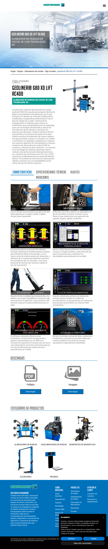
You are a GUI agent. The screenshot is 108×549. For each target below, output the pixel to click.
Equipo (20, 71)
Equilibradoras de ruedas (54, 443)
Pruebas (54, 475)
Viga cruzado (50, 71)
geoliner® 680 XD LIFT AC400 (69, 71)
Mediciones (42, 177)
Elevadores (26, 475)
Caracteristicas (22, 172)
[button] (103, 517)
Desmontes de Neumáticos (82, 443)
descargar (30, 391)
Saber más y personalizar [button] (83, 543)
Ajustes (75, 172)
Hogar (13, 71)
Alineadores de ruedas (34, 71)
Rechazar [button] (71, 538)
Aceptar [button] (94, 538)
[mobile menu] (104, 6)
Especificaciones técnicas (51, 172)
